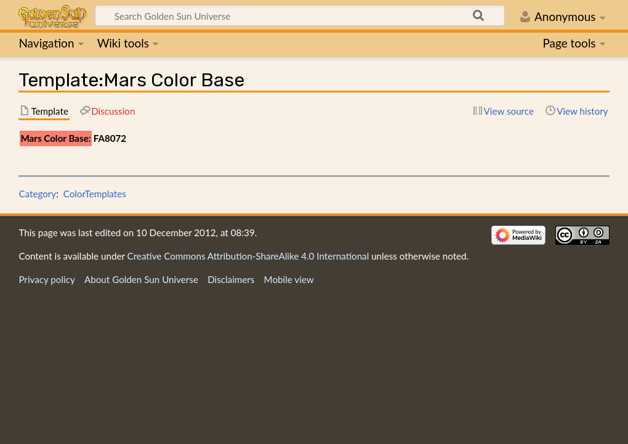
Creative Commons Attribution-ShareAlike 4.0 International (248, 255)
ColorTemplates (94, 193)
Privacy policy (46, 279)
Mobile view (289, 279)
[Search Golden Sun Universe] (299, 15)
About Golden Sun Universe (141, 279)
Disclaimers (230, 279)
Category (37, 193)
